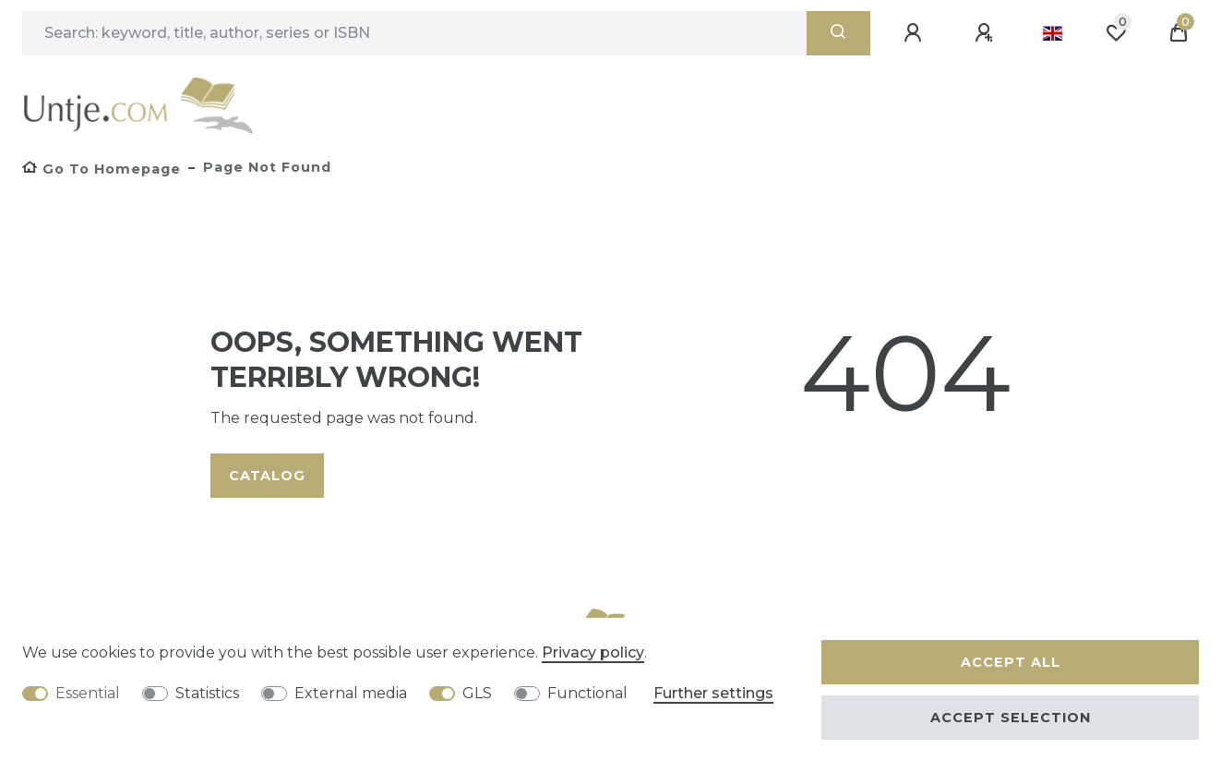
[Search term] (414, 33)
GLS (477, 693)
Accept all (1010, 662)
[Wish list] (1115, 33)
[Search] (838, 33)
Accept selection (1010, 717)
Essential (87, 693)
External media (350, 693)
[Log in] (915, 33)
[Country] (1052, 33)
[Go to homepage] (101, 169)
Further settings (713, 693)
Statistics (207, 693)
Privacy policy (593, 652)
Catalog (267, 475)
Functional (587, 693)
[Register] (986, 33)
